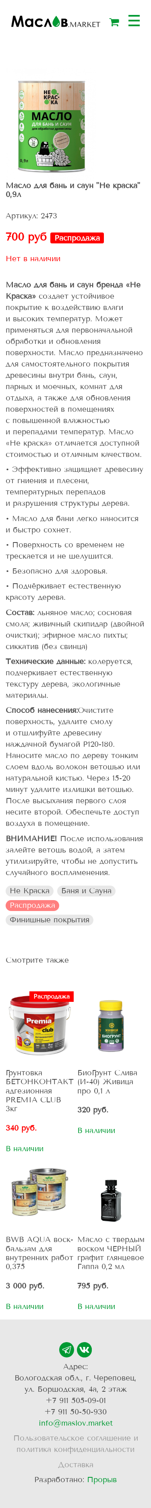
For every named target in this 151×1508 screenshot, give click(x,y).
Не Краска (30, 890)
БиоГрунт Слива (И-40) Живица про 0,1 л (107, 1081)
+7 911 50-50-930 (75, 1411)
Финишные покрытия (49, 919)
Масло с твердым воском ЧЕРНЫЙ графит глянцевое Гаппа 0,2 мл (111, 1253)
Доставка (75, 1464)
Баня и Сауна (86, 890)
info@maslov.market (76, 1423)
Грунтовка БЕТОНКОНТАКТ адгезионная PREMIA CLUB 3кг (40, 1091)
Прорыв (102, 1479)
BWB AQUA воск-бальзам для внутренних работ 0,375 (39, 1253)
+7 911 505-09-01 (76, 1400)
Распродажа (32, 905)
